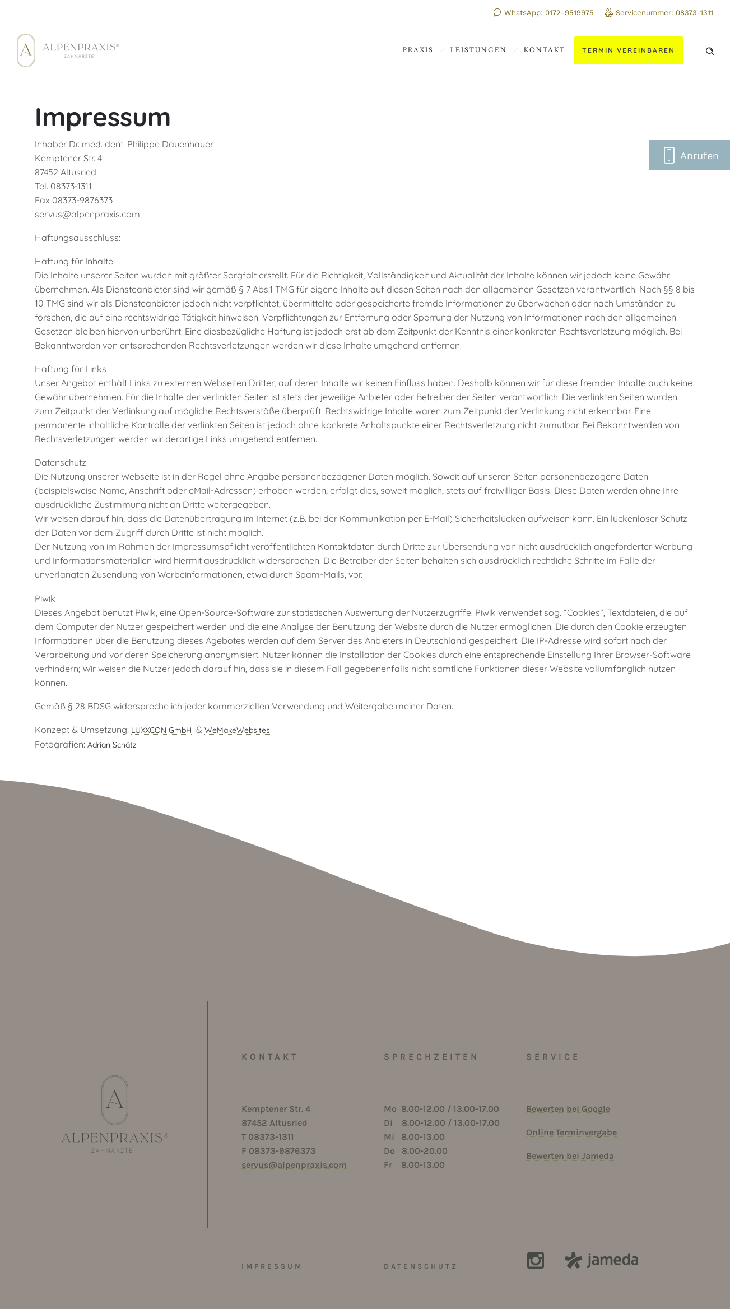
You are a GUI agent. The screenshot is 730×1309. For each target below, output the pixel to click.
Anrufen (690, 155)
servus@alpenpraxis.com (294, 1164)
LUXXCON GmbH (161, 730)
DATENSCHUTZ (421, 1266)
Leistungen (478, 50)
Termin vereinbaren (628, 50)
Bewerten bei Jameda (570, 1155)
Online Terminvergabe (571, 1132)
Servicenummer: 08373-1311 (659, 12)
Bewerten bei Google (568, 1108)
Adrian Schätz (112, 745)
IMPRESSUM (272, 1266)
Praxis (418, 50)
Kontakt (544, 50)
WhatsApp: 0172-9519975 (543, 12)
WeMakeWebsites (237, 730)
